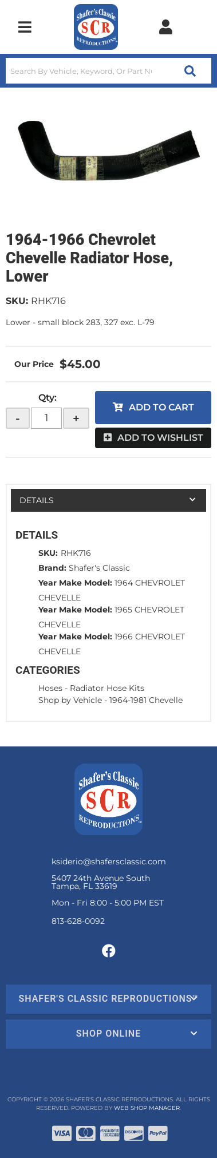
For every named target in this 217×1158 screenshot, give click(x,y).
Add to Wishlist (160, 437)
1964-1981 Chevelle (146, 700)
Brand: (52, 568)
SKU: (17, 300)
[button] (108, 71)
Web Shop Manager (147, 1108)
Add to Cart (161, 407)
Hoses (50, 688)
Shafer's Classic (99, 568)
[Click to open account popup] (166, 27)
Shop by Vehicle (70, 700)
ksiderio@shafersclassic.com (109, 861)
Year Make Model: (75, 583)
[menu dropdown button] (25, 27)
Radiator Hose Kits (107, 688)
